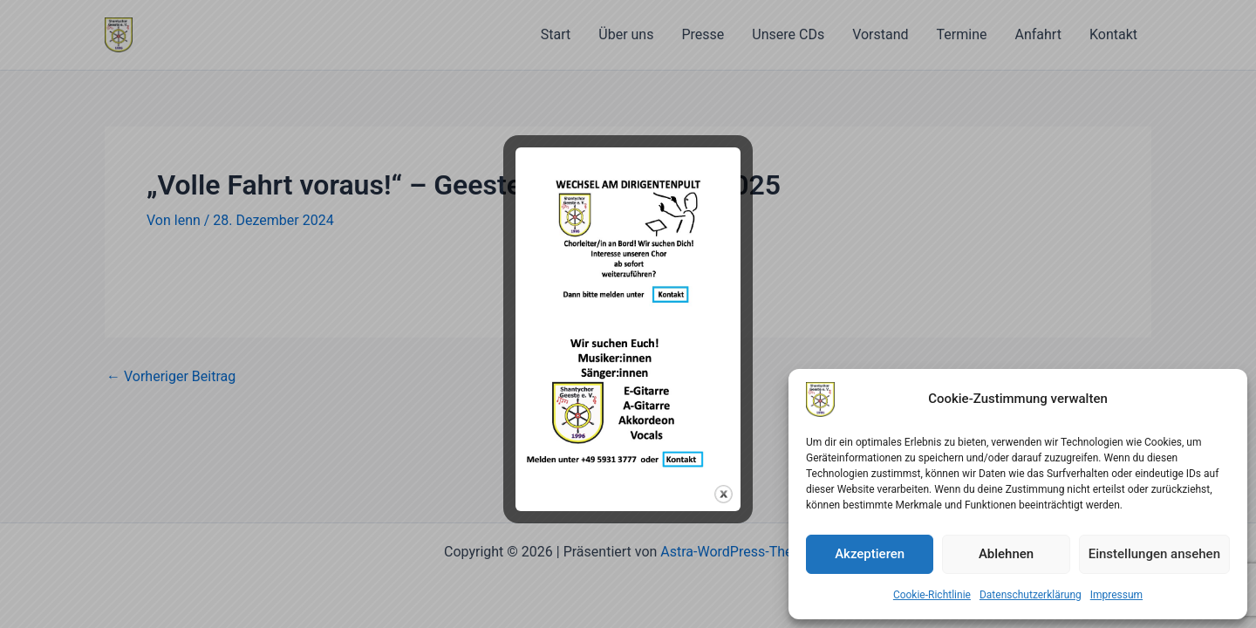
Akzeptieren (869, 554)
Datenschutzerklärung (1031, 595)
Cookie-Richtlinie (932, 595)
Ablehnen (1006, 554)
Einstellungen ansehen (1154, 554)
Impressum (1116, 595)
